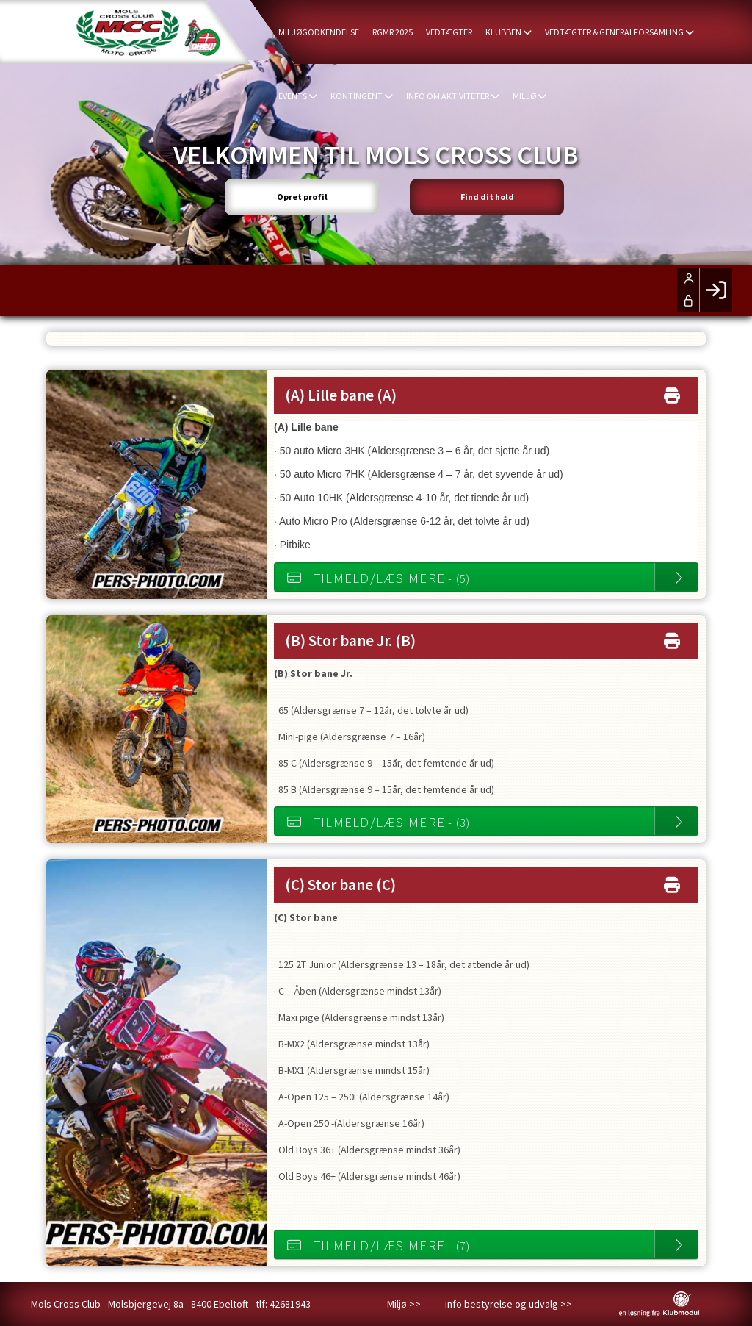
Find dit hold (487, 196)
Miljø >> (404, 1304)
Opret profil (302, 196)
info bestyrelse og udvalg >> (508, 1304)
